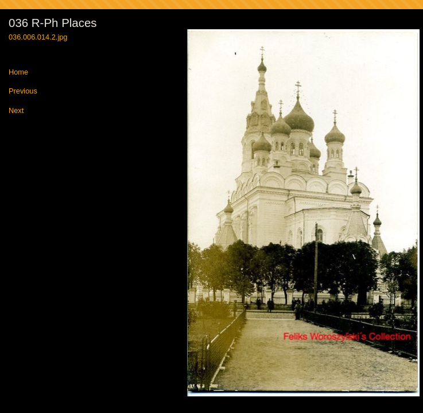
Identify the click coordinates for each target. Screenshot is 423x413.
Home (18, 72)
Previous (23, 91)
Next (16, 111)
